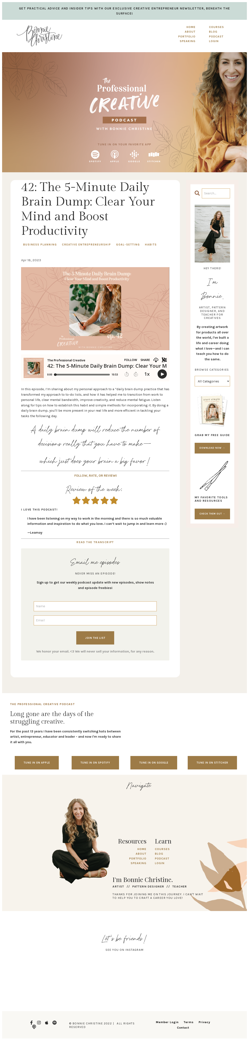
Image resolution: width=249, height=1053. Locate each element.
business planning (40, 244)
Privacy (204, 1022)
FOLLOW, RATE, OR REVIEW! (95, 475)
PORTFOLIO (186, 36)
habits (151, 244)
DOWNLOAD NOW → (212, 448)
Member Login (167, 1022)
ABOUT (190, 31)
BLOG (159, 853)
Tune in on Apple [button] (37, 762)
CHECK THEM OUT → (212, 513)
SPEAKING (187, 41)
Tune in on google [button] (153, 762)
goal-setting (128, 244)
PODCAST (162, 858)
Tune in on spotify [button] (95, 762)
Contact (183, 1027)
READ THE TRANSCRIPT (95, 542)
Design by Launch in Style (31, 1044)
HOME (190, 27)
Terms (189, 1022)
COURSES (162, 849)
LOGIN (160, 863)
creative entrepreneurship (86, 244)
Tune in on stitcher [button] (212, 762)
